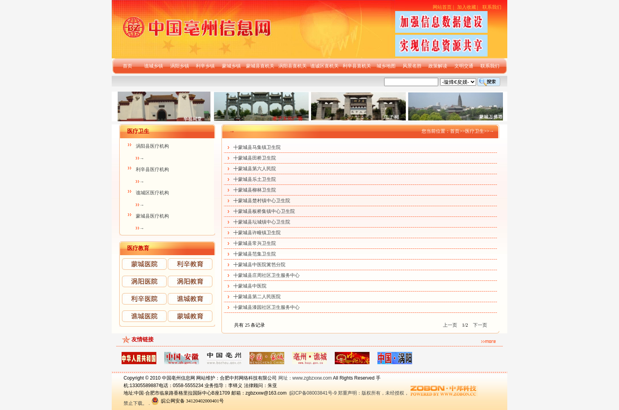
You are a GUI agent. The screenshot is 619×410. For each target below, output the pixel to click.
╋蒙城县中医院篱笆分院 (259, 264)
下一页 (480, 325)
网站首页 (442, 7)
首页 (127, 66)
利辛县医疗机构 (152, 169)
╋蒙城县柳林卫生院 (254, 190)
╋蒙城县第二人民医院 (257, 296)
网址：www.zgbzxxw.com (305, 378)
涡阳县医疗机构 (152, 146)
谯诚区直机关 (324, 66)
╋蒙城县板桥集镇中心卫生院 (264, 211)
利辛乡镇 (205, 66)
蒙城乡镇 (231, 66)
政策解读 (437, 66)
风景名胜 (412, 66)
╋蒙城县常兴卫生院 (254, 243)
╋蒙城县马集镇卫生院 (257, 147)
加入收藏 (466, 7)
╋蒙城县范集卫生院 (254, 254)
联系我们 (491, 7)
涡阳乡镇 (179, 66)
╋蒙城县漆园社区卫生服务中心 (266, 307)
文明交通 (463, 66)
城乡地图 (386, 66)
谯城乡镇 (153, 66)
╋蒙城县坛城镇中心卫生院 (261, 222)
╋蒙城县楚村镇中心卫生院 (261, 200)
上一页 (450, 325)
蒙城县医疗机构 (152, 216)
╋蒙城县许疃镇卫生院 (257, 232)
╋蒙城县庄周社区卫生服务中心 (266, 275)
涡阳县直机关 (292, 66)
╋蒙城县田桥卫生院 (254, 158)
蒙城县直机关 (260, 66)
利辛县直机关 (357, 66)
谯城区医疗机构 (152, 193)
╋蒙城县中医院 (249, 286)
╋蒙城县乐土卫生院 (254, 179)
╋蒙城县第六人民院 (254, 168)
